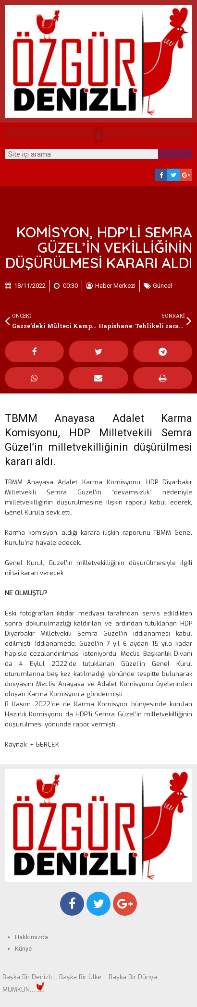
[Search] (175, 154)
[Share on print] (162, 378)
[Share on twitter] (98, 351)
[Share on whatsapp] (34, 378)
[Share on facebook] (34, 351)
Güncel (162, 285)
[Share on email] (98, 378)
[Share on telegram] (162, 351)
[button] (98, 135)
